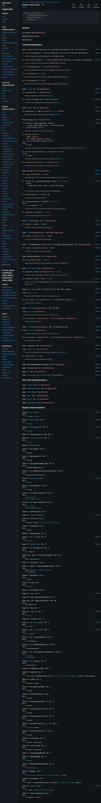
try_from (29, 299)
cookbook (32, 2)
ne (26, 278)
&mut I (35, 136)
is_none (28, 80)
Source (24, 7)
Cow (42, 723)
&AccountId (54, 67)
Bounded (29, 656)
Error (29, 293)
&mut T (44, 701)
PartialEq (31, 268)
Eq (28, 371)
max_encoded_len (32, 260)
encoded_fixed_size (33, 162)
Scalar (33, 786)
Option (47, 53)
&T (43, 687)
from (27, 224)
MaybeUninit (40, 139)
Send (29, 392)
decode (28, 123)
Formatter (47, 111)
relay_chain (56, 2)
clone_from (29, 99)
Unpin (29, 399)
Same (32, 593)
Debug (29, 108)
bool (43, 73)
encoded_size (30, 212)
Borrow (33, 420)
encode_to (29, 181)
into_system (30, 53)
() (56, 151)
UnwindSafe (32, 403)
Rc (42, 731)
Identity (30, 349)
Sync (29, 395)
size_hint (29, 174)
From (29, 221)
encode (28, 194)
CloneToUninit (36, 438)
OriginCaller (81, 49)
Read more (50, 96)
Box (42, 716)
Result (61, 111)
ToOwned (33, 611)
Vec (42, 194)
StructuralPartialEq (36, 375)
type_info (29, 356)
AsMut (40, 570)
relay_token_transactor (44, 2)
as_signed (29, 67)
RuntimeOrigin (56, 233)
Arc (42, 709)
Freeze (30, 385)
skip (27, 151)
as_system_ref (31, 60)
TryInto (36, 630)
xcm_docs (25, 2)
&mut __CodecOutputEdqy (53, 185)
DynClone (34, 478)
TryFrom (34, 289)
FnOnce (30, 205)
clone (27, 92)
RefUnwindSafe (33, 388)
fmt (26, 111)
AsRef (32, 570)
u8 (45, 194)
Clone (29, 89)
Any (31, 412)
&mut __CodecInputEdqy (53, 125)
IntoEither (35, 544)
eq (26, 272)
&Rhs (42, 278)
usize (55, 162)
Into (35, 537)
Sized (63, 181)
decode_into (30, 134)
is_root (28, 73)
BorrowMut (34, 427)
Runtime (43, 15)
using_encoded (31, 201)
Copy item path (43, 4)
